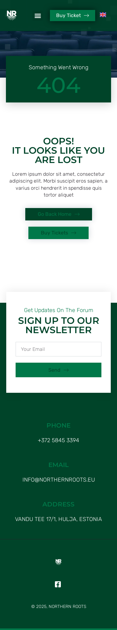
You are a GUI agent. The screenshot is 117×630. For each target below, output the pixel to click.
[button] (37, 16)
